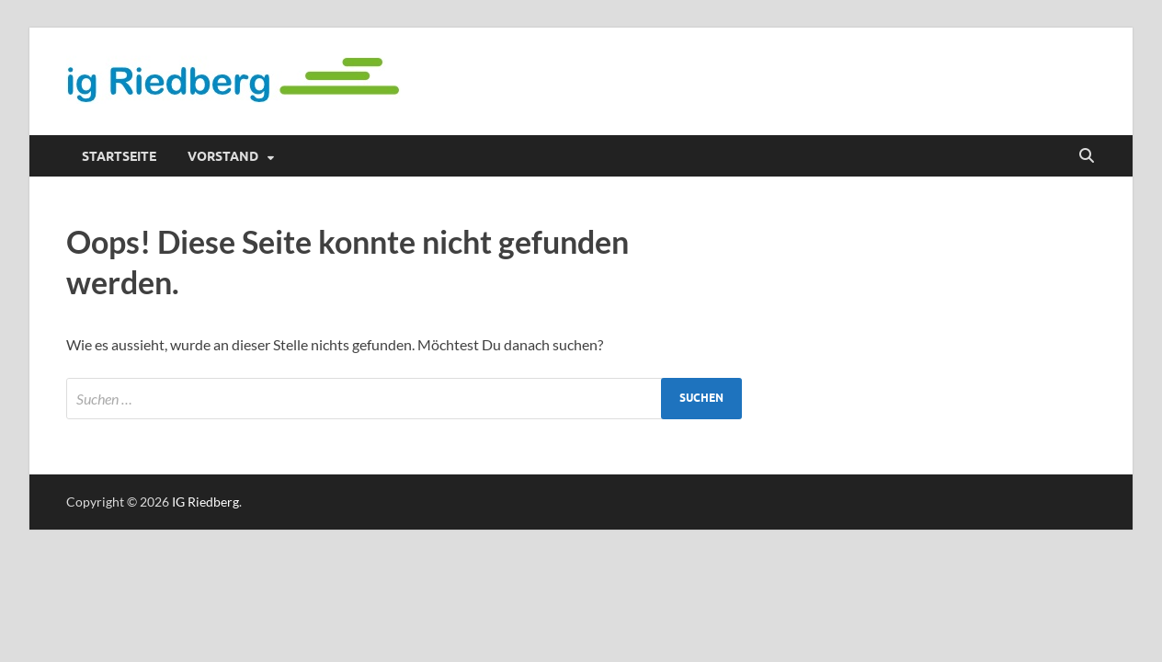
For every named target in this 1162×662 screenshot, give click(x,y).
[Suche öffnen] (1086, 156)
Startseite (119, 156)
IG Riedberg (205, 501)
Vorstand (223, 156)
